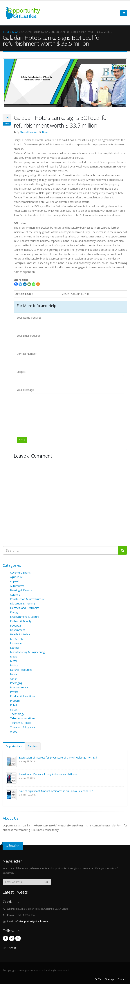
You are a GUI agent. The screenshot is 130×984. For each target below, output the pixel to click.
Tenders (33, 746)
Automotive (17, 586)
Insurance (16, 643)
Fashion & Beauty (20, 621)
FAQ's (98, 979)
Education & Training (22, 603)
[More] (38, 284)
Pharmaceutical (19, 687)
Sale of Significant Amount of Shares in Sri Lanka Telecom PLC (56, 791)
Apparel (14, 581)
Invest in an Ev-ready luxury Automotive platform (48, 774)
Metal (13, 661)
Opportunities (14, 746)
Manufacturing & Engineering (27, 652)
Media (13, 656)
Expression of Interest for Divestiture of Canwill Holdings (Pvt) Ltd (58, 757)
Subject (21, 371)
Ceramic (15, 594)
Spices (14, 709)
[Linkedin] (25, 284)
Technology (17, 714)
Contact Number (27, 353)
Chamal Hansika (28, 132)
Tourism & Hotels (20, 722)
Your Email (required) (29, 335)
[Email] (29, 284)
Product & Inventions (22, 696)
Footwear (16, 625)
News (45, 132)
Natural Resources (21, 669)
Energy (14, 612)
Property (15, 700)
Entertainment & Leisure (24, 616)
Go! (46, 882)
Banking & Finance (21, 590)
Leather (14, 647)
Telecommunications (22, 718)
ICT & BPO (16, 639)
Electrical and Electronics (24, 608)
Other (13, 678)
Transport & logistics (22, 727)
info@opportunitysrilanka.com (31, 921)
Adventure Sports (20, 572)
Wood (13, 731)
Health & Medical (20, 634)
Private (14, 692)
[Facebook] (16, 284)
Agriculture (16, 577)
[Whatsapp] (33, 284)
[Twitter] (20, 284)
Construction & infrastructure (27, 599)
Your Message (25, 390)
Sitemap (109, 979)
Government (17, 630)
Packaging (16, 683)
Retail (13, 705)
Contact (122, 979)
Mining (14, 665)
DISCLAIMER (9, 948)
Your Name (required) (29, 317)
